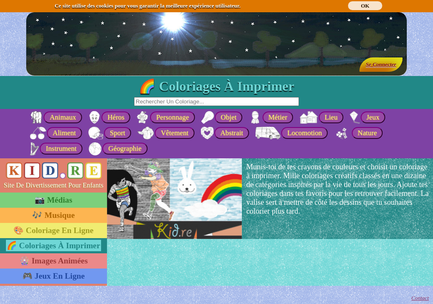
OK (365, 6)
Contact (420, 298)
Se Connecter (381, 64)
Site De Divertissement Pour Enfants (54, 185)
